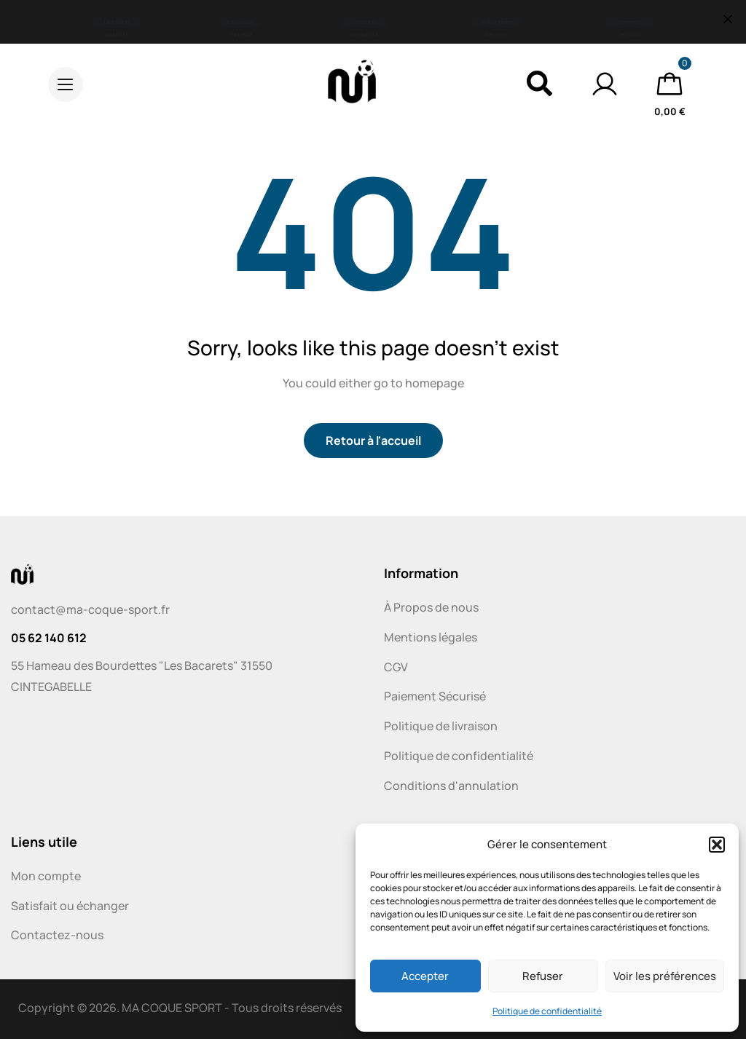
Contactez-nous (57, 935)
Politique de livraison (441, 726)
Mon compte (46, 876)
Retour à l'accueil (373, 440)
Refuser (542, 976)
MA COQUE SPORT (172, 1008)
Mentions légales (430, 637)
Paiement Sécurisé (435, 696)
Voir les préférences (664, 976)
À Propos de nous (431, 607)
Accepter (425, 976)
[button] (717, 844)
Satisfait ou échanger (70, 906)
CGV (396, 667)
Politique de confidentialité (547, 1011)
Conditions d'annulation (451, 786)
